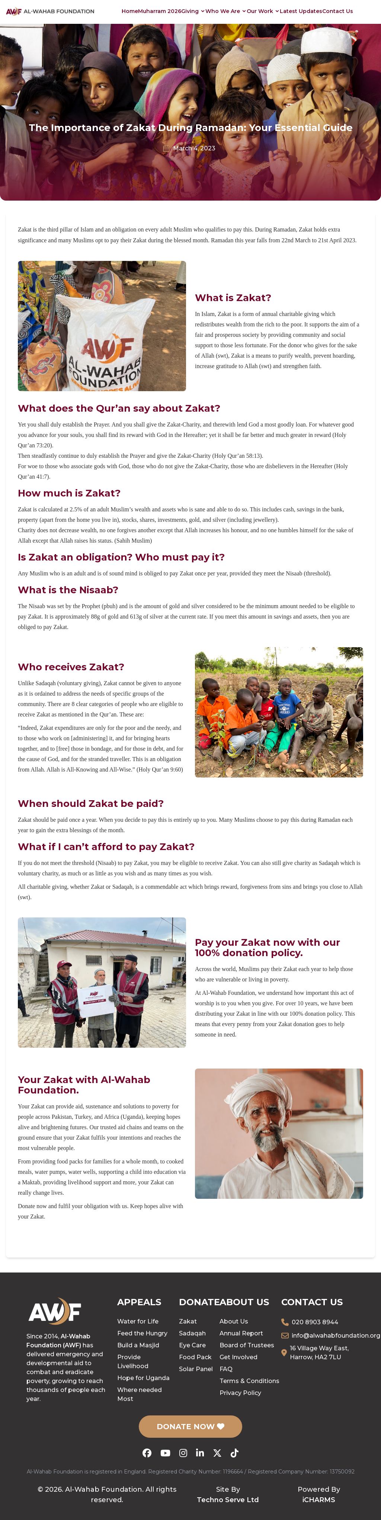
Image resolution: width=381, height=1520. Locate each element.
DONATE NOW (190, 1426)
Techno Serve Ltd (228, 1500)
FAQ (226, 1369)
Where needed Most (139, 1394)
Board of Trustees (247, 1345)
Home (130, 11)
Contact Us (337, 11)
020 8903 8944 (315, 1322)
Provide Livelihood (132, 1362)
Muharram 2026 (159, 11)
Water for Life (138, 1321)
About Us (234, 1321)
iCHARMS (318, 1500)
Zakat (188, 1321)
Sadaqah (192, 1333)
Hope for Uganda (143, 1378)
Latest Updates (301, 11)
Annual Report (241, 1333)
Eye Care (192, 1345)
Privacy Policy (240, 1392)
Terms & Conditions (249, 1381)
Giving (193, 11)
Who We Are (226, 11)
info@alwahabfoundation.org (336, 1335)
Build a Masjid (138, 1345)
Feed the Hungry (142, 1333)
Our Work (263, 11)
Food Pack (195, 1357)
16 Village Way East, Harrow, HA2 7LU (319, 1353)
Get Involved (238, 1357)
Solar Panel (196, 1369)
